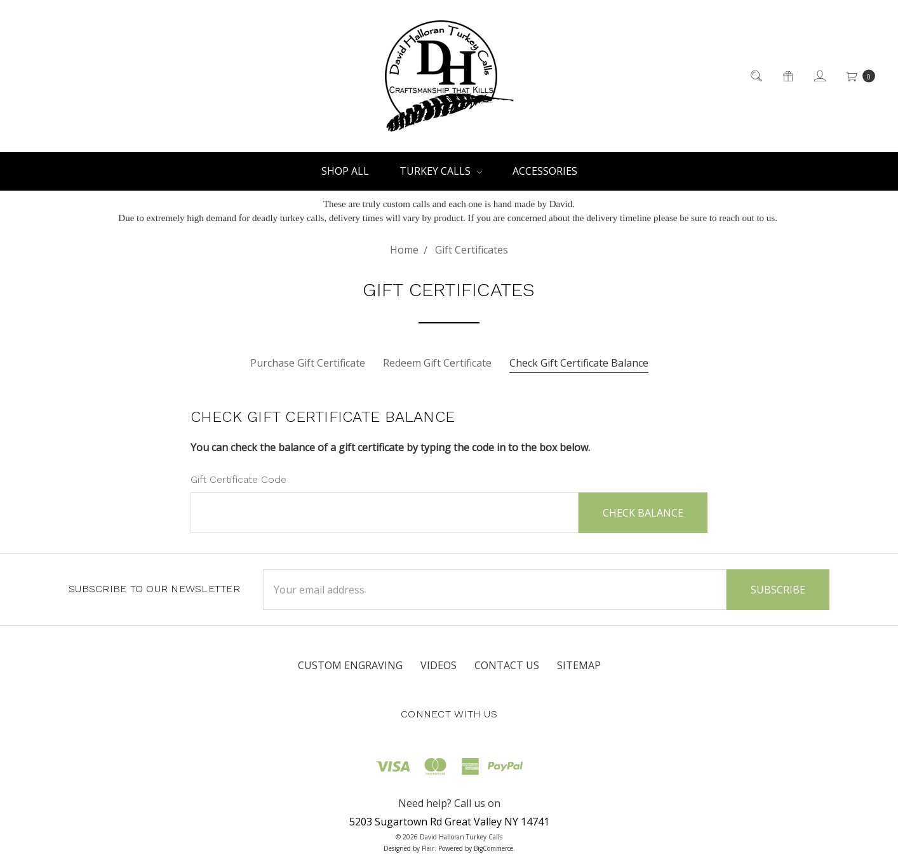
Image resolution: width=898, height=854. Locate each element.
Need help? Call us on (449, 803)
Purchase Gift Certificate (307, 363)
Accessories (545, 171)
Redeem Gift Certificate (437, 363)
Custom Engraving (350, 665)
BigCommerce (493, 848)
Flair (428, 848)
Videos (438, 665)
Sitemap (579, 665)
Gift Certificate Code (238, 479)
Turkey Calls (440, 171)
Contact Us (506, 665)
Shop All (345, 171)
